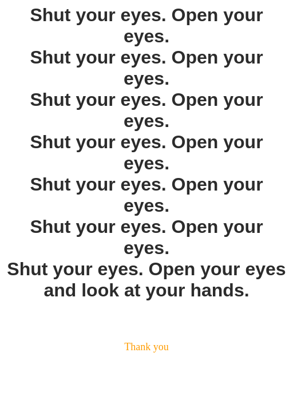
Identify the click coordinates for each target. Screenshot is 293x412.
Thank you (146, 346)
